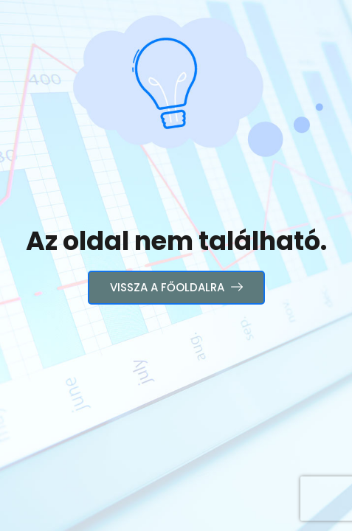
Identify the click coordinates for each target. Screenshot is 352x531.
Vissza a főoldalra (176, 287)
